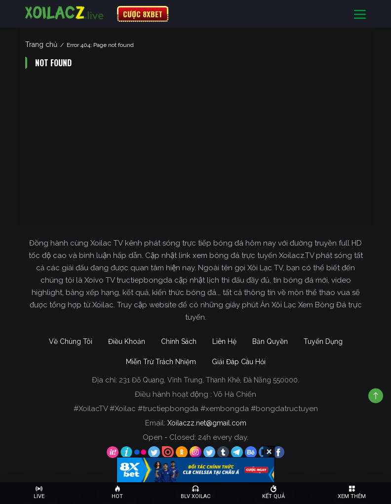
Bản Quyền (270, 341)
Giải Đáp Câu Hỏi (239, 362)
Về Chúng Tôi (70, 341)
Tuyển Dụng (323, 341)
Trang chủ (41, 44)
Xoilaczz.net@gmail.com (206, 423)
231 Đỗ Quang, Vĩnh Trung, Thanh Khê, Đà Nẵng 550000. (209, 380)
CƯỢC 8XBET (142, 13)
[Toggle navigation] (360, 14)
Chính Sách (178, 341)
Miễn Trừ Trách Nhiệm (161, 362)
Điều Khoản (126, 341)
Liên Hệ (224, 341)
